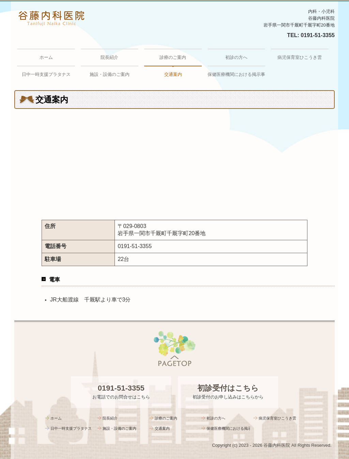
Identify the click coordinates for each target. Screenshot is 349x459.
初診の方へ (236, 57)
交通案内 (173, 74)
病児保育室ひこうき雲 (299, 57)
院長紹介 (109, 57)
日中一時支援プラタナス (46, 74)
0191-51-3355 (318, 35)
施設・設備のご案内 (110, 74)
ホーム (46, 57)
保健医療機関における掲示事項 (236, 74)
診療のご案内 (173, 57)
